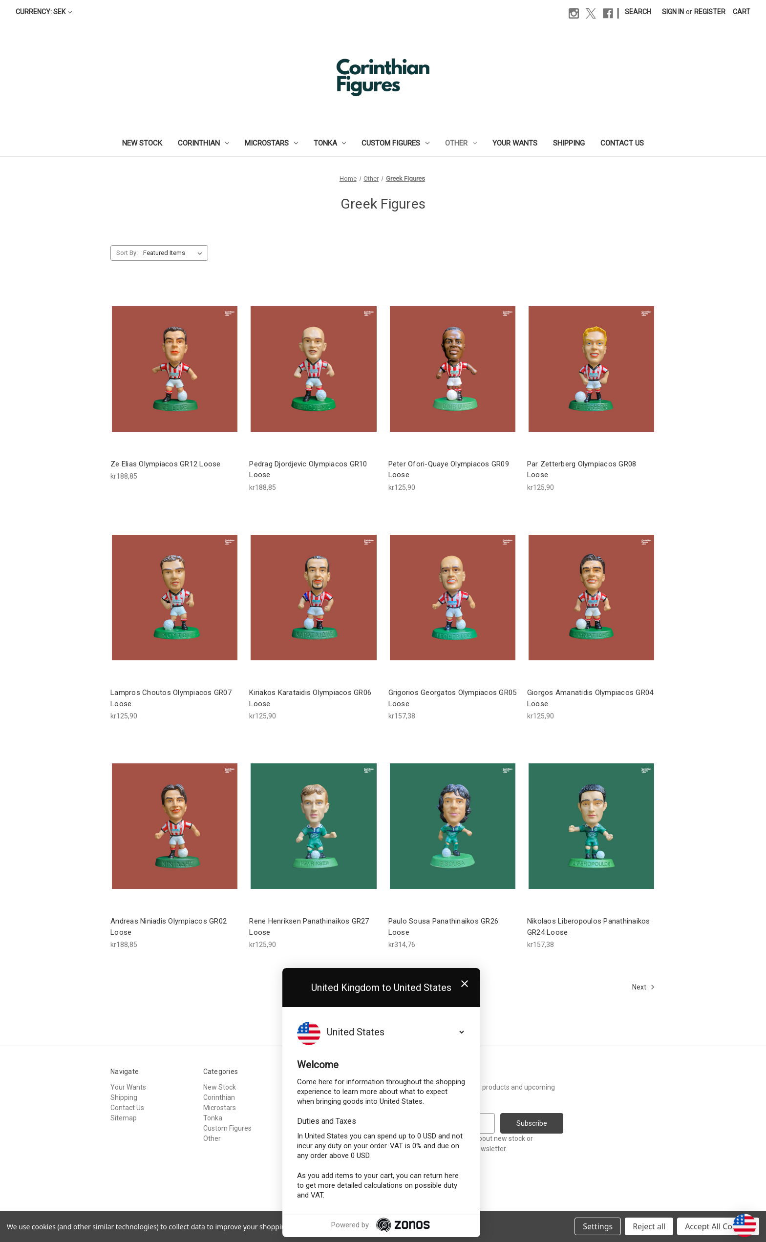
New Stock (142, 143)
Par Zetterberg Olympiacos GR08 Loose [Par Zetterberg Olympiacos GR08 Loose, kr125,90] (582, 470)
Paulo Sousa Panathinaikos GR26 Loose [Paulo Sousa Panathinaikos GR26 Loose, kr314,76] (443, 927)
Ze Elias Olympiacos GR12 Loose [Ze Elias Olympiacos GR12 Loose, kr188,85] (165, 464)
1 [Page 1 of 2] (360, 986)
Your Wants (514, 143)
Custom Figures (395, 143)
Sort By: (127, 252)
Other (461, 143)
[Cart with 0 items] (741, 12)
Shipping (569, 143)
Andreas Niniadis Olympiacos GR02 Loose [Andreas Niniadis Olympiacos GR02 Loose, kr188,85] (168, 927)
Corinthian (203, 143)
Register (709, 12)
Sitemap (123, 1118)
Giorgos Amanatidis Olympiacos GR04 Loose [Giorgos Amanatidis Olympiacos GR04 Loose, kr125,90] (590, 698)
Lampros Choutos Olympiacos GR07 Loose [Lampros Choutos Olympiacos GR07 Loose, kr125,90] (171, 698)
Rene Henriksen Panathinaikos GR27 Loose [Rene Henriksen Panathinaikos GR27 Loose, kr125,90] (309, 927)
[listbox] (175, 253)
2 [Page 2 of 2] (376, 986)
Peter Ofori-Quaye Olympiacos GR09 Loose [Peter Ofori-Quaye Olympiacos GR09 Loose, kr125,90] (448, 470)
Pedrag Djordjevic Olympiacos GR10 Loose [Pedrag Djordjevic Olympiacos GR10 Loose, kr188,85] (308, 470)
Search (638, 12)
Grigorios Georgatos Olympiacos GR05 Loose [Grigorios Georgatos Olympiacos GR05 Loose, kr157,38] (452, 698)
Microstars (271, 143)
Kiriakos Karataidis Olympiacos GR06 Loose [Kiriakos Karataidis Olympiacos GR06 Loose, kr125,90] (310, 698)
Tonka (330, 143)
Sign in (673, 12)
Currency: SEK (44, 12)
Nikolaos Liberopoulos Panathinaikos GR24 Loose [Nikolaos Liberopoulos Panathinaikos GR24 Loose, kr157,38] (588, 927)
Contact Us (622, 143)
